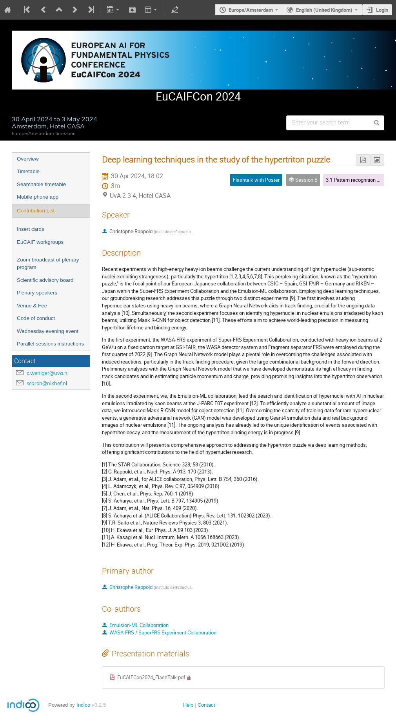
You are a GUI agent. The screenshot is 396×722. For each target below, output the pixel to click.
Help (188, 705)
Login (382, 9)
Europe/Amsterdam (251, 9)
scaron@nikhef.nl (47, 383)
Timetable (28, 171)
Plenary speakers (37, 293)
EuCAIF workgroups (40, 242)
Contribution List (35, 211)
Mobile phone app (37, 197)
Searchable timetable (41, 184)
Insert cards (30, 229)
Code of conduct (36, 318)
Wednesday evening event (47, 331)
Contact (206, 705)
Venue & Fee (32, 306)
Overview (28, 159)
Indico (83, 705)
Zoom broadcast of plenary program (48, 263)
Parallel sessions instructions (50, 344)
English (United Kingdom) (324, 9)
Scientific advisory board (45, 280)
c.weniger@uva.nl (48, 373)
